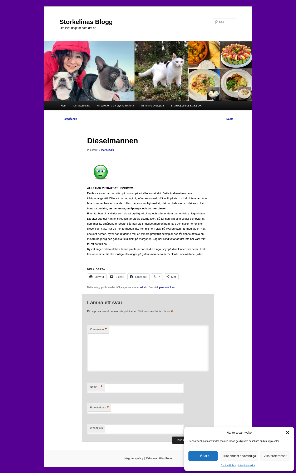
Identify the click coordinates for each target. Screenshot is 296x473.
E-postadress (99, 408)
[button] (288, 432)
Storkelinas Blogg (86, 21)
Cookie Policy (228, 465)
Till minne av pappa (152, 105)
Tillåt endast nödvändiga (239, 456)
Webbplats (96, 427)
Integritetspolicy (246, 465)
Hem (63, 105)
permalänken (166, 287)
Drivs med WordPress (159, 458)
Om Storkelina (81, 105)
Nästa (231, 119)
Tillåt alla (203, 456)
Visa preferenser (275, 456)
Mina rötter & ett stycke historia (115, 105)
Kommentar (98, 330)
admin (143, 287)
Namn (96, 387)
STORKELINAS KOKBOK (186, 105)
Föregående (68, 119)
